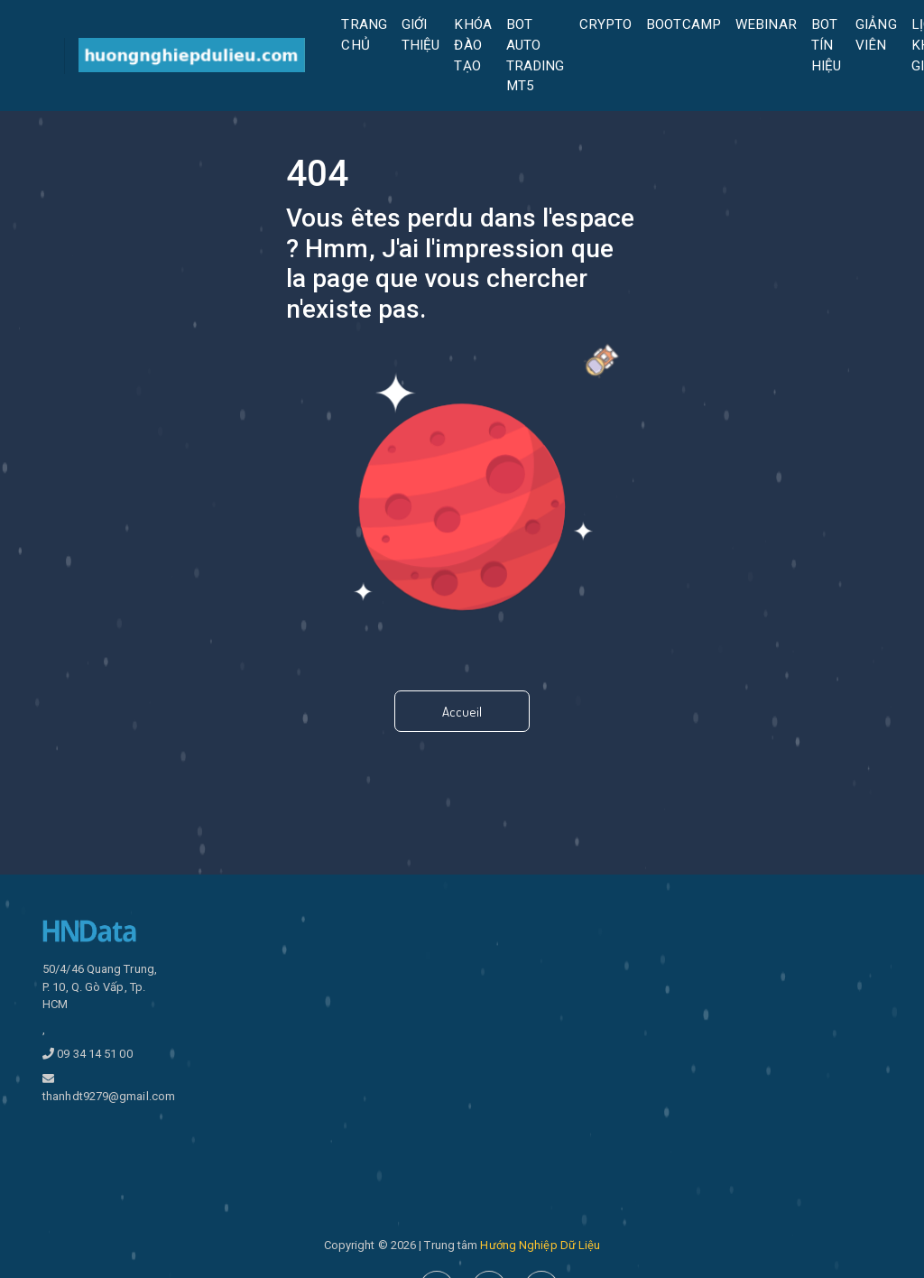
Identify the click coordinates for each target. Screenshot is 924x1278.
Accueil (462, 711)
